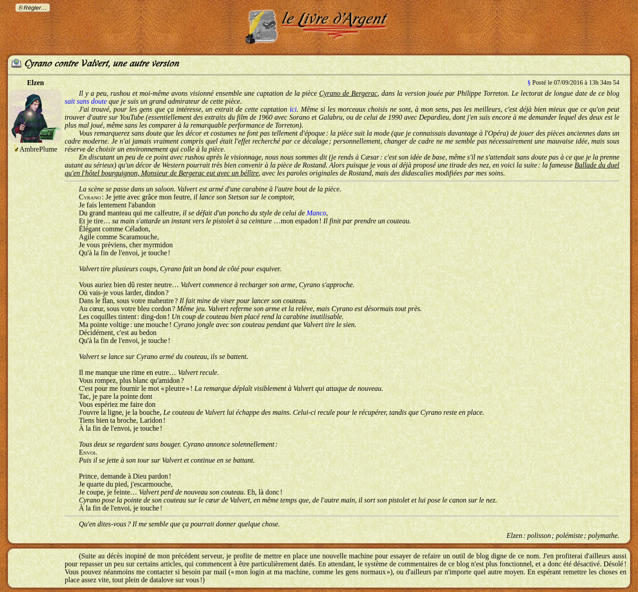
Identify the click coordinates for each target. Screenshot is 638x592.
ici (293, 109)
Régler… (35, 7)
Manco (316, 213)
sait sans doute (86, 101)
